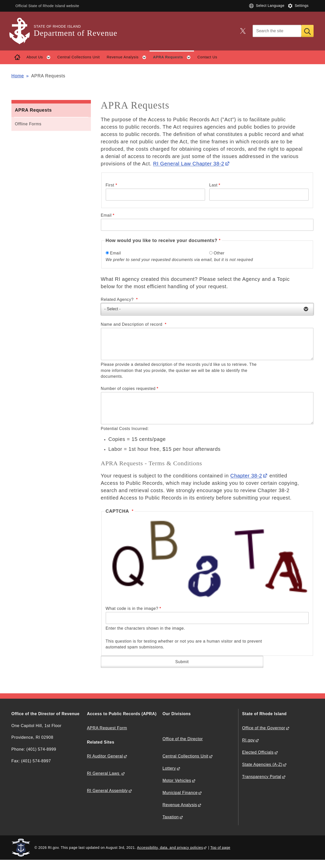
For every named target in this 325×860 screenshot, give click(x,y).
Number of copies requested (128, 388)
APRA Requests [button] (173, 57)
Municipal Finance (180, 792)
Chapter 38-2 (246, 475)
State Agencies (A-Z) (262, 764)
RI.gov (248, 740)
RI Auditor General (105, 756)
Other (219, 253)
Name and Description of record (132, 324)
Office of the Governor (263, 728)
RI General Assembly (107, 790)
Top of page (220, 848)
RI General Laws (104, 773)
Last (213, 185)
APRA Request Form (107, 728)
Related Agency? (118, 299)
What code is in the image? (132, 608)
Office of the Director (182, 739)
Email (106, 215)
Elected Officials (258, 752)
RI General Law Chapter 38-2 (188, 163)
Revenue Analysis (179, 805)
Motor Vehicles (176, 780)
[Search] (277, 31)
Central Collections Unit (78, 57)
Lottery (169, 768)
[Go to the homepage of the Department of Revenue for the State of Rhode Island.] (22, 31)
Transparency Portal (261, 777)
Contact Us (207, 57)
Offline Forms (28, 124)
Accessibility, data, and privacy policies (170, 848)
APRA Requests (33, 110)
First (110, 185)
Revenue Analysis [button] (128, 57)
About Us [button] (40, 57)
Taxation (170, 817)
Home (17, 75)
